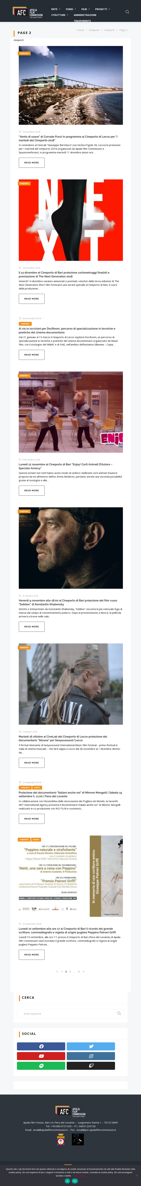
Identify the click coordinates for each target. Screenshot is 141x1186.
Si (67, 1181)
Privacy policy (78, 1175)
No (74, 1181)
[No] (136, 1175)
